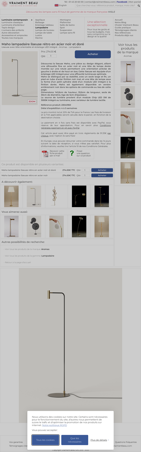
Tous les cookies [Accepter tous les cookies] (45, 440)
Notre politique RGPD (54, 425)
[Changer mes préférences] (98, 440)
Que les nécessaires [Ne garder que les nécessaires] (74, 440)
